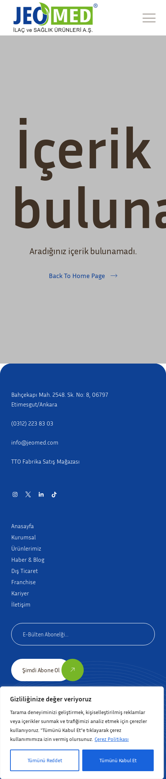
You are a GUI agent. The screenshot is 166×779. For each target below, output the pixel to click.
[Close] (149, 693)
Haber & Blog (27, 559)
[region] (82, 732)
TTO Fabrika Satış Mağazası (45, 461)
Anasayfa (22, 526)
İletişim (21, 604)
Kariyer (20, 593)
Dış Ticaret (24, 570)
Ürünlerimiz (26, 548)
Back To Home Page (77, 275)
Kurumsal (23, 537)
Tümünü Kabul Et (117, 760)
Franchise (23, 582)
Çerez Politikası (112, 739)
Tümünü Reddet (45, 760)
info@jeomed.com (34, 442)
